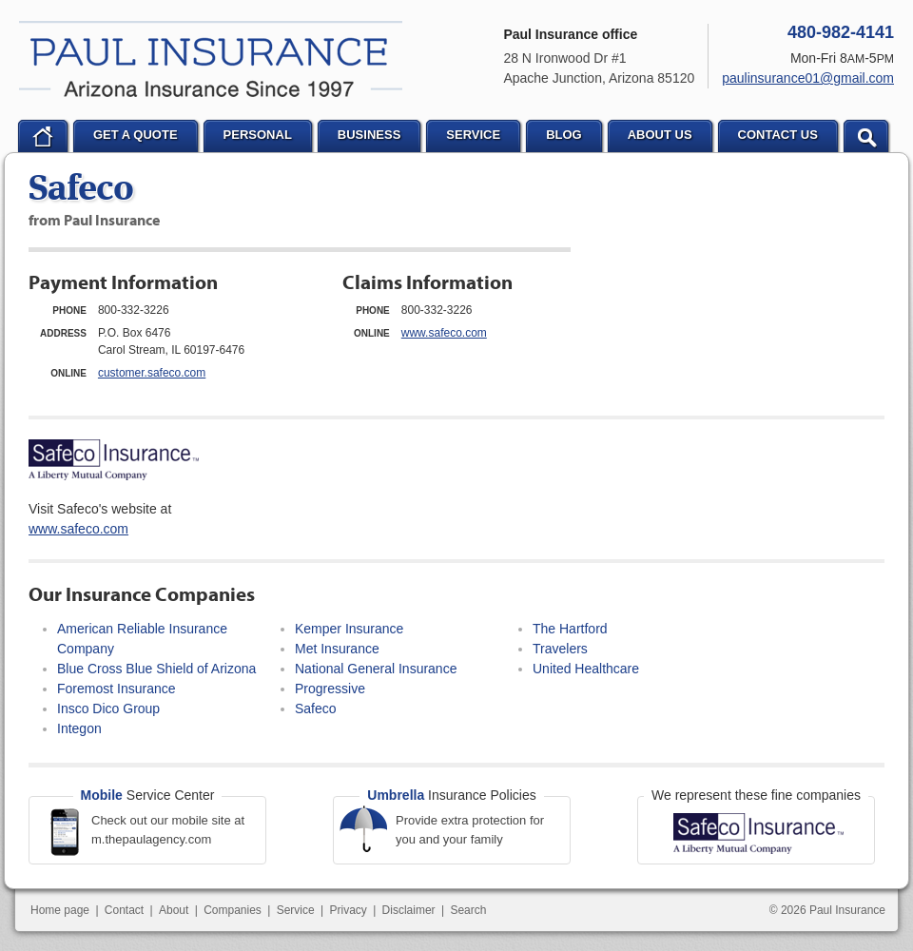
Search (468, 910)
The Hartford (570, 628)
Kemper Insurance (349, 628)
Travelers (560, 648)
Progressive (330, 688)
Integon (79, 728)
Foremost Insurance (116, 688)
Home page (59, 910)
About (173, 910)
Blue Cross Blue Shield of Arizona (156, 668)
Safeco (316, 708)
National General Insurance (375, 668)
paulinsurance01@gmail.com (808, 78)
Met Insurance (337, 648)
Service (296, 910)
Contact (124, 910)
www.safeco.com (444, 333)
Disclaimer (409, 910)
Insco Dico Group (108, 708)
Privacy (347, 910)
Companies (233, 910)
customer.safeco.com (151, 372)
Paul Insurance (210, 59)
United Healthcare (586, 668)
